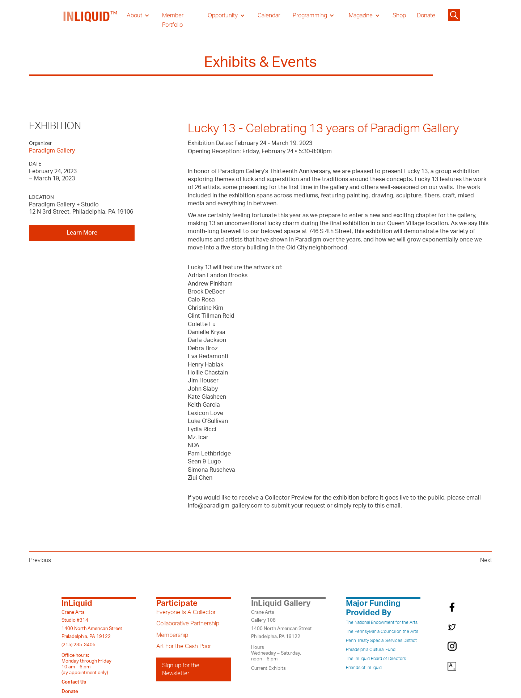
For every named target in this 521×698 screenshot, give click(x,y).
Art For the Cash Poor (183, 646)
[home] (90, 20)
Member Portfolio (172, 20)
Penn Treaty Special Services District (381, 640)
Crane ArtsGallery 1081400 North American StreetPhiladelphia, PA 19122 (281, 624)
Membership (172, 635)
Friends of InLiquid (364, 667)
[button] (138, 15)
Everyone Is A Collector (186, 612)
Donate (426, 15)
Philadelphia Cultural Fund (370, 649)
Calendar (269, 15)
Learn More (82, 233)
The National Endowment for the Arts (382, 622)
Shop (399, 15)
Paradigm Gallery (52, 151)
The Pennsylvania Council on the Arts (382, 631)
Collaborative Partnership (187, 623)
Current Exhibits (268, 668)
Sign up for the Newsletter (180, 669)
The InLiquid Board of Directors (376, 658)
